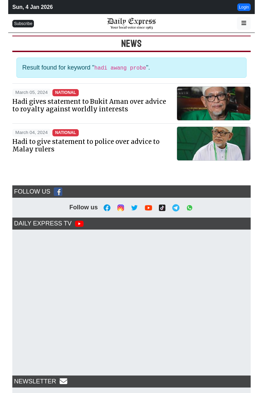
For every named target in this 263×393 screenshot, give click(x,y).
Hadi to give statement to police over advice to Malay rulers (86, 145)
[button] (244, 23)
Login (244, 7)
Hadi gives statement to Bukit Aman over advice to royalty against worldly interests (89, 105)
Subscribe (23, 23)
